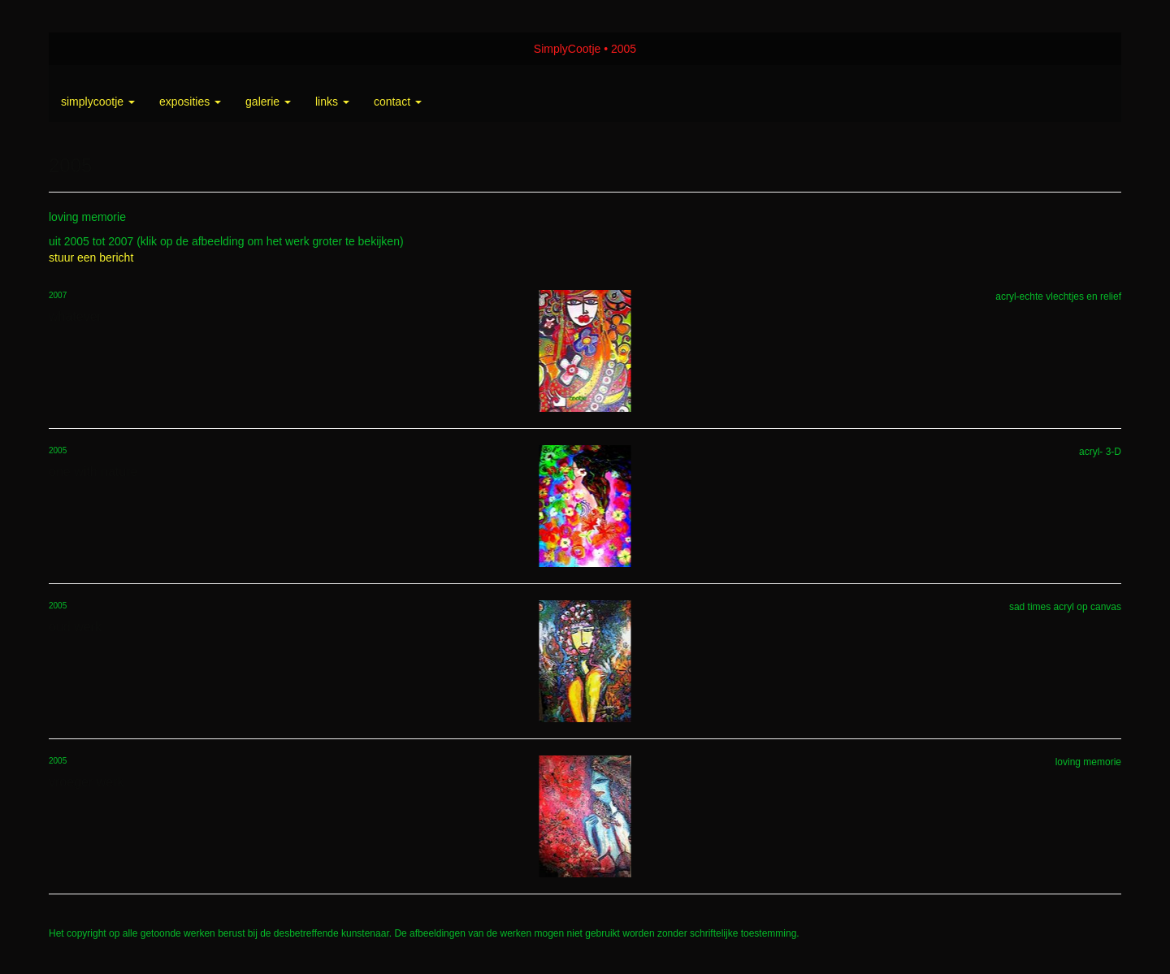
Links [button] (332, 101)
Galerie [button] (268, 101)
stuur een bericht (91, 257)
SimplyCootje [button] (98, 101)
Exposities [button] (190, 101)
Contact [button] (398, 101)
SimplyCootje (567, 48)
